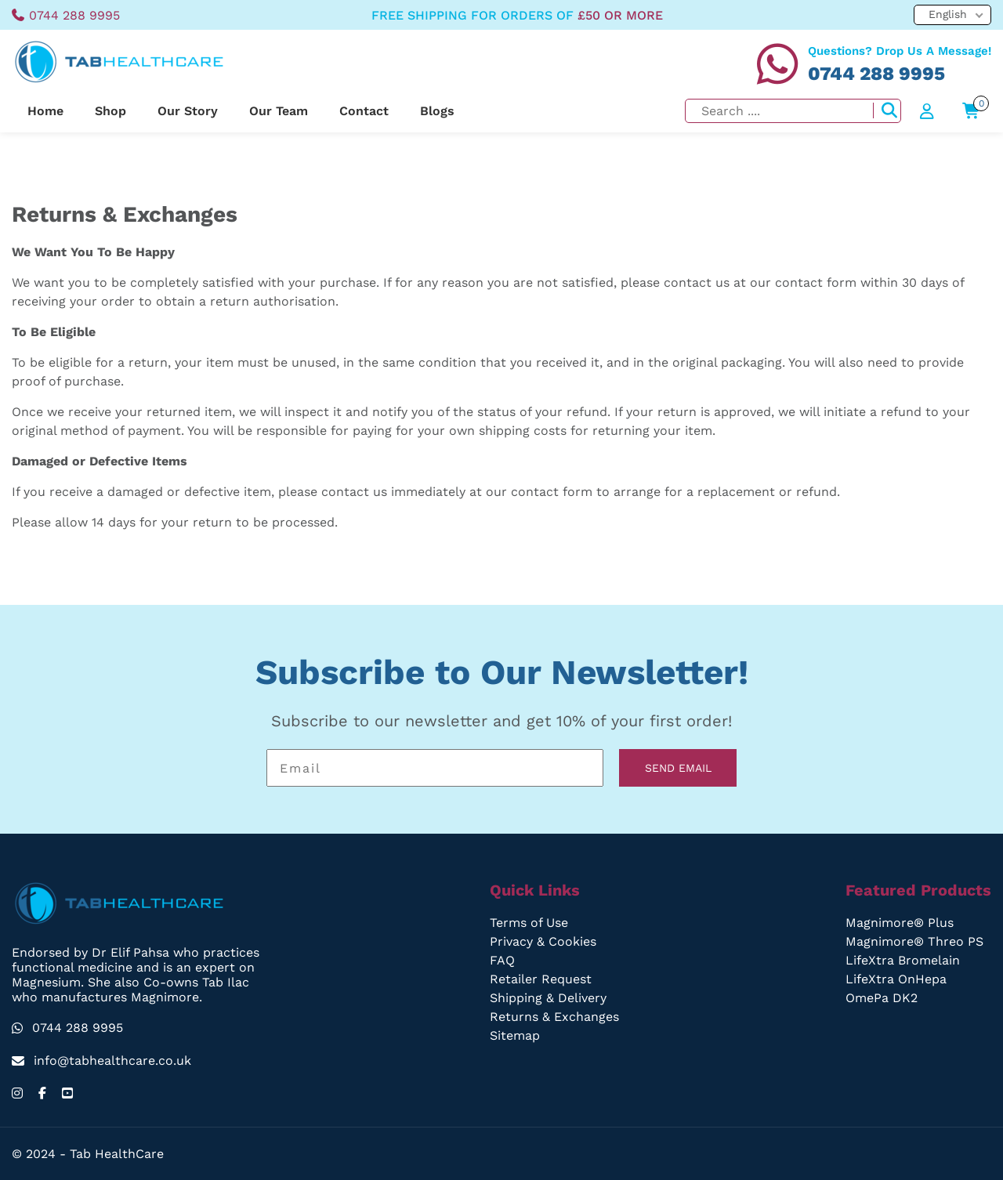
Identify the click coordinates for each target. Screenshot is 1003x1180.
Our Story (187, 110)
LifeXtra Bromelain (904, 960)
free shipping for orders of (516, 15)
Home (45, 110)
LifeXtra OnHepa (897, 979)
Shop (110, 110)
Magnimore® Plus (901, 922)
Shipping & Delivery (549, 997)
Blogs (434, 110)
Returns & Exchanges (555, 1016)
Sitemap (516, 1035)
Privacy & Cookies (544, 941)
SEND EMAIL (678, 768)
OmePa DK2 (884, 997)
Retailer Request (541, 979)
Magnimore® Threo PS (916, 941)
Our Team (277, 110)
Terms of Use (530, 922)
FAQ (503, 960)
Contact (362, 110)
